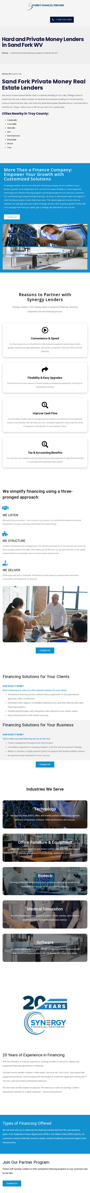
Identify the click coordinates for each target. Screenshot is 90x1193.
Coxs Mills (11, 124)
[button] (12, 216)
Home (5, 53)
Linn (9, 131)
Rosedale (11, 139)
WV (10, 73)
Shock (10, 143)
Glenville (11, 128)
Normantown (13, 135)
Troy (9, 147)
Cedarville (12, 120)
